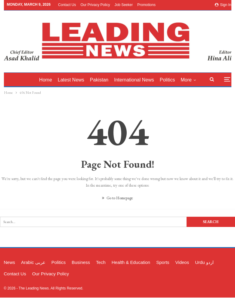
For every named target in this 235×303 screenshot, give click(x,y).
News (9, 262)
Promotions (146, 5)
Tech (101, 262)
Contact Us (67, 5)
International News (134, 79)
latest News (71, 79)
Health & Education (131, 262)
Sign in (223, 5)
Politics (167, 79)
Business (81, 262)
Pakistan (99, 79)
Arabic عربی (33, 262)
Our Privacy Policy (95, 5)
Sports (162, 262)
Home (45, 79)
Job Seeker (124, 5)
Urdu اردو (204, 262)
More (186, 79)
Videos (182, 262)
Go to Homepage (117, 197)
